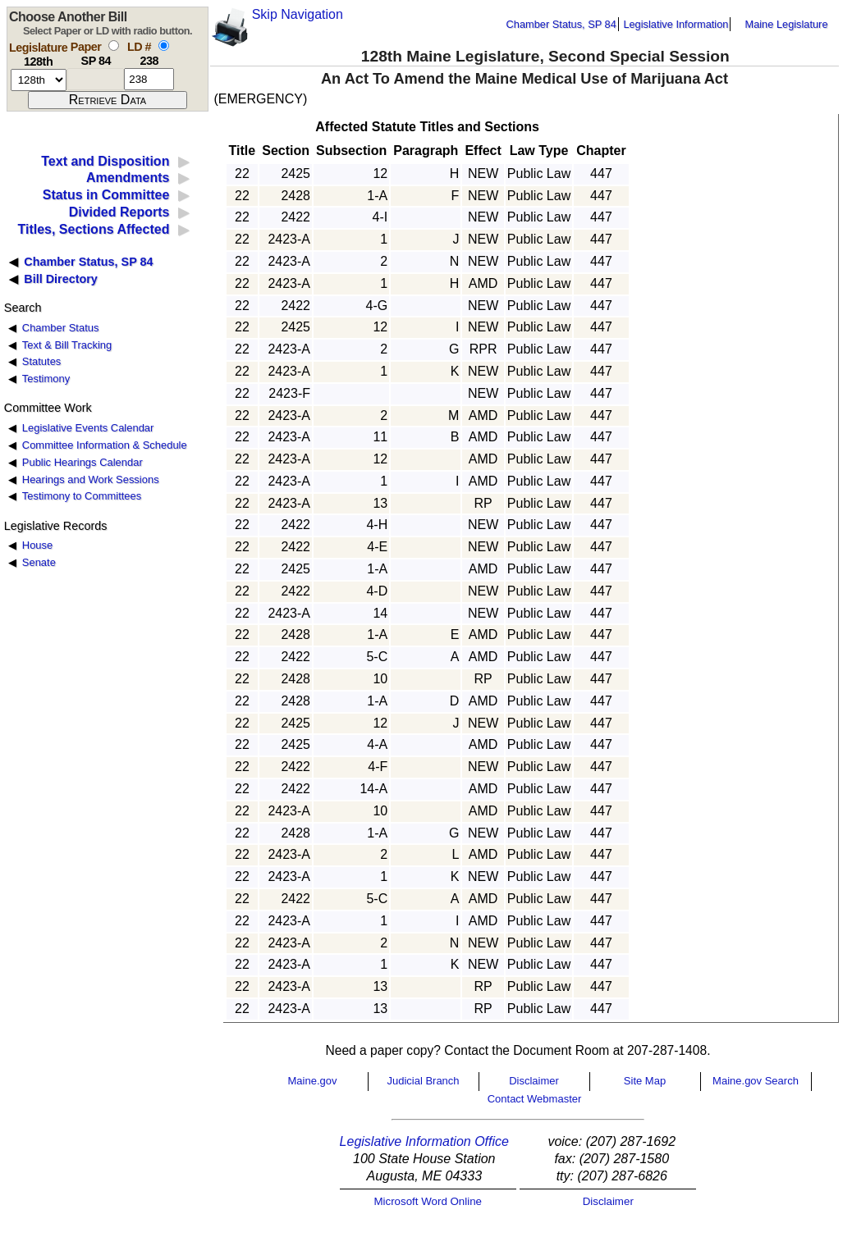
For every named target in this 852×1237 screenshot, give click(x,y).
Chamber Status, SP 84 (561, 24)
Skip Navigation (297, 14)
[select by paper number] (113, 45)
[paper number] (95, 79)
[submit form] (107, 100)
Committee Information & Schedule (104, 445)
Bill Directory (61, 278)
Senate (39, 562)
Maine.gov (312, 1081)
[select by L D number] (163, 45)
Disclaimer (534, 1081)
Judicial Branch (423, 1081)
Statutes (42, 361)
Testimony (46, 378)
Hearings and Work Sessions (90, 479)
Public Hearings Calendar (82, 462)
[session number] (38, 80)
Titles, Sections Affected (93, 229)
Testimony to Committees (81, 496)
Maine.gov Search (755, 1081)
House (37, 545)
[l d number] (149, 79)
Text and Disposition (105, 161)
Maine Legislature (785, 24)
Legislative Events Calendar (88, 428)
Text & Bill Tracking (67, 345)
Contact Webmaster (535, 1099)
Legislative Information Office (424, 1141)
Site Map (645, 1081)
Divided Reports (119, 212)
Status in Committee (106, 195)
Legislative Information (675, 24)
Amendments (127, 178)
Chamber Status (60, 328)
